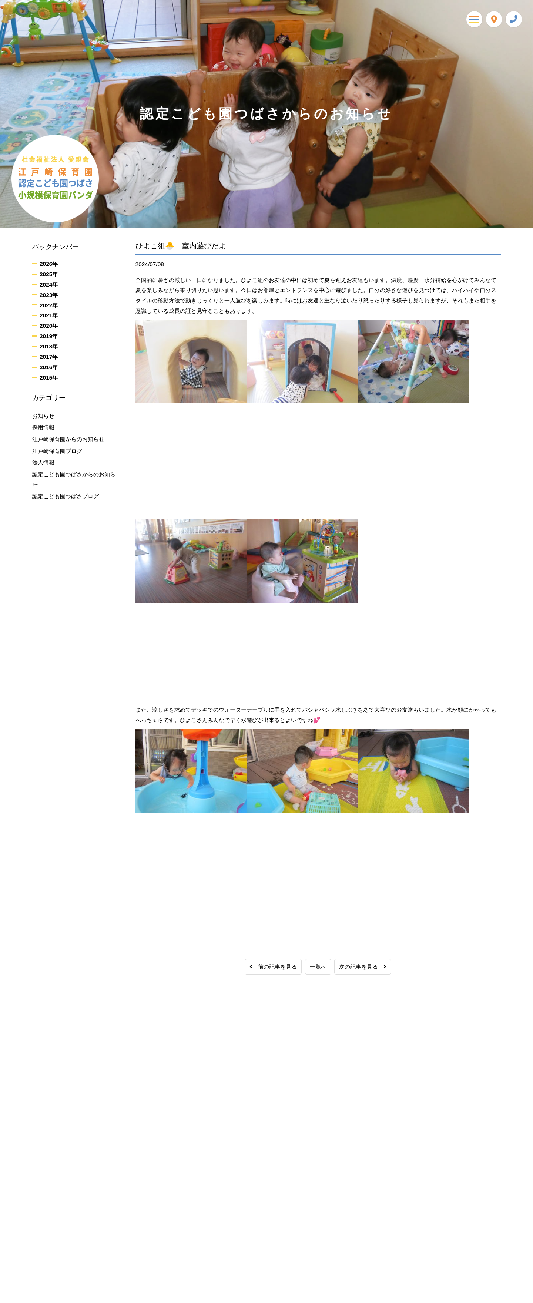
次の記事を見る (362, 966)
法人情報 (43, 463)
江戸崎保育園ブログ (57, 451)
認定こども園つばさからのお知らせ (73, 480)
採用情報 (43, 427)
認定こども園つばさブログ (65, 497)
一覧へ (318, 966)
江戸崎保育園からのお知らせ (68, 439)
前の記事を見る (273, 966)
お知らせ (43, 416)
